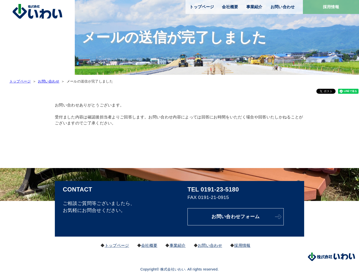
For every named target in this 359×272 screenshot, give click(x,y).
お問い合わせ (282, 7)
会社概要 (230, 7)
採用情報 (331, 7)
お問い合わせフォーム (236, 216)
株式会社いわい (37, 11)
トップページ (201, 7)
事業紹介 (254, 7)
